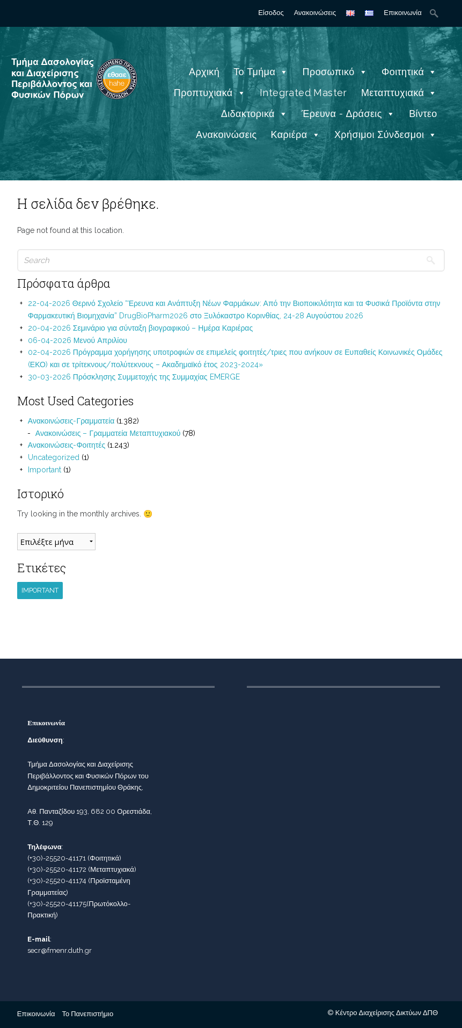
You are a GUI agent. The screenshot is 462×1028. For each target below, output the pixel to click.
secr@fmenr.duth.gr (59, 950)
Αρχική (204, 71)
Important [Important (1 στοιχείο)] (39, 590)
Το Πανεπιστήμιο (87, 1014)
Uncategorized (53, 457)
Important (44, 469)
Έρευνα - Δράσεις (348, 113)
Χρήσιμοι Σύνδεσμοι (385, 134)
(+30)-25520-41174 (56, 881)
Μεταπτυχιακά (399, 92)
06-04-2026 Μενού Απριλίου (77, 340)
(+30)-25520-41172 (56, 869)
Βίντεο (423, 113)
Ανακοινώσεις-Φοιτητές (66, 445)
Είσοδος (271, 12)
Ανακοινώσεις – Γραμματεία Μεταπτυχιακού (108, 433)
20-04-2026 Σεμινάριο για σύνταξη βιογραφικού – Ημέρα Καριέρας (140, 328)
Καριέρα (295, 134)
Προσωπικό (335, 71)
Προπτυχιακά (210, 92)
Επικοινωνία (403, 12)
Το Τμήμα (260, 71)
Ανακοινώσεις (315, 12)
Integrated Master (303, 92)
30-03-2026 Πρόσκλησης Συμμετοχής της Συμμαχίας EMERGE (134, 377)
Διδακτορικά (254, 113)
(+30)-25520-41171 (56, 858)
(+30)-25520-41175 (56, 904)
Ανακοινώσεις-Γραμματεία (71, 421)
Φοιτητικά (409, 71)
